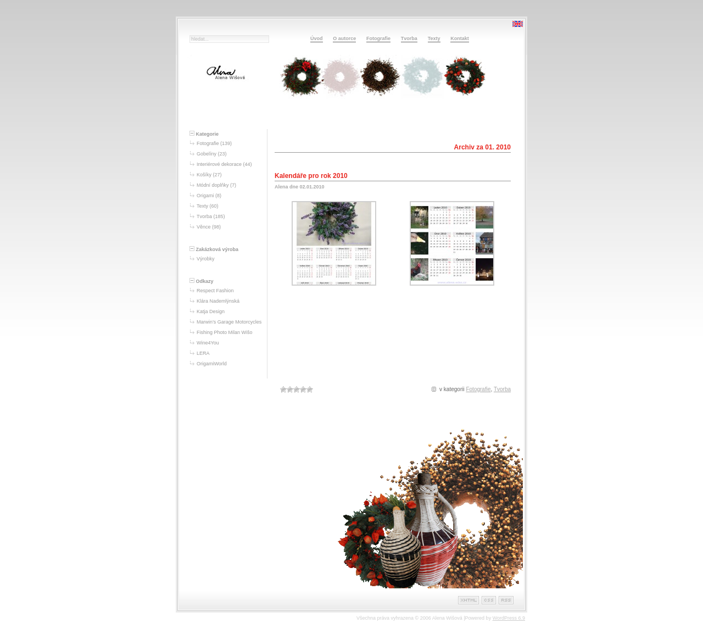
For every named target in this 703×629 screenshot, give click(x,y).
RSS (506, 600)
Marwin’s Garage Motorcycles (229, 322)
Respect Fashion (215, 290)
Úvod (316, 38)
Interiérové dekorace (219, 164)
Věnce (204, 227)
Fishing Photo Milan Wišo (225, 332)
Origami (205, 195)
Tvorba (409, 38)
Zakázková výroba (213, 249)
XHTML (468, 600)
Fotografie (378, 38)
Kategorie (204, 134)
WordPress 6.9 (509, 618)
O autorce (344, 38)
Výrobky (206, 258)
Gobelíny (206, 154)
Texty (434, 38)
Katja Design (211, 311)
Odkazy (201, 281)
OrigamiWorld (212, 363)
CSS (489, 600)
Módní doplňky (213, 185)
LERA (203, 353)
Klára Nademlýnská (218, 301)
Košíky (204, 174)
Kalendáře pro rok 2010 (311, 176)
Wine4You (208, 343)
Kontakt (459, 38)
